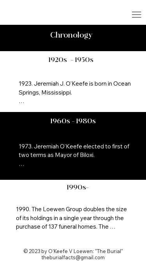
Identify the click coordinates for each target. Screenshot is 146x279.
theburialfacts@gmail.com (72, 257)
